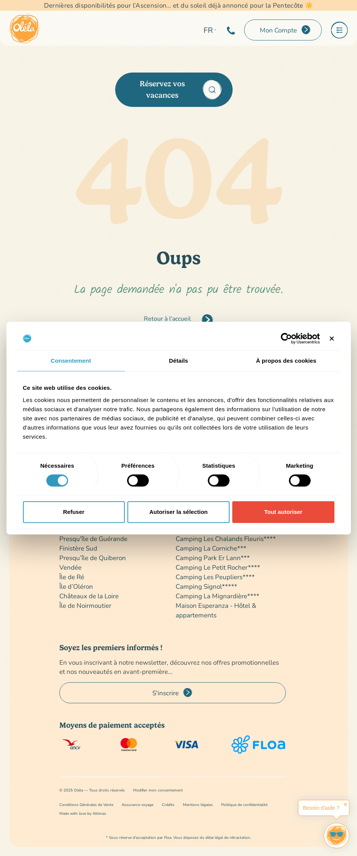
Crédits (168, 804)
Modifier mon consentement (158, 790)
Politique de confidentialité (244, 804)
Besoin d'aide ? (321, 808)
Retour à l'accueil (167, 318)
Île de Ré (71, 576)
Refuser (74, 512)
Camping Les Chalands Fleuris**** (226, 538)
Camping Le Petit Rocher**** (218, 567)
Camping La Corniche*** (211, 548)
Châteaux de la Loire (89, 595)
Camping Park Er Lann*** (213, 557)
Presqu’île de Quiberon (92, 557)
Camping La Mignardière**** (217, 595)
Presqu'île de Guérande (93, 538)
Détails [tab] (178, 360)
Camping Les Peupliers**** (215, 576)
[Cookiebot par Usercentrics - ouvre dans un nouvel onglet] (286, 338)
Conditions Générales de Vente (86, 804)
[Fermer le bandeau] (331, 338)
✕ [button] (345, 804)
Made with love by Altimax (82, 813)
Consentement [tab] (71, 360)
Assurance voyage (137, 804)
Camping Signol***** (206, 586)
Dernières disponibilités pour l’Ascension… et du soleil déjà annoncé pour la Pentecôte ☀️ (178, 5)
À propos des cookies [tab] (286, 360)
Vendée (70, 567)
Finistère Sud (78, 548)
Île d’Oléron (76, 586)
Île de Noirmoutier (85, 605)
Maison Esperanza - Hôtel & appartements (216, 610)
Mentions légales (198, 804)
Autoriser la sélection (178, 512)
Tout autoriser (283, 512)
